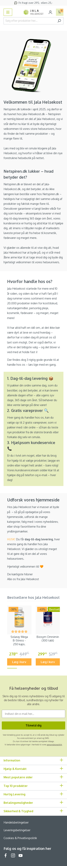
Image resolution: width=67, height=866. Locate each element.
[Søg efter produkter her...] (29, 20)
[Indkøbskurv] (60, 12)
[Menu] (8, 12)
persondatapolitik (54, 744)
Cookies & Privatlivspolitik (20, 838)
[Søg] (59, 20)
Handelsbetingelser (16, 822)
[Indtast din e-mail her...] (33, 714)
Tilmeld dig (33, 725)
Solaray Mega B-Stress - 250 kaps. (19, 640)
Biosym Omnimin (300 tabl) (47, 638)
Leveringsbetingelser (17, 830)
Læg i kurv (19, 662)
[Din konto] (50, 12)
